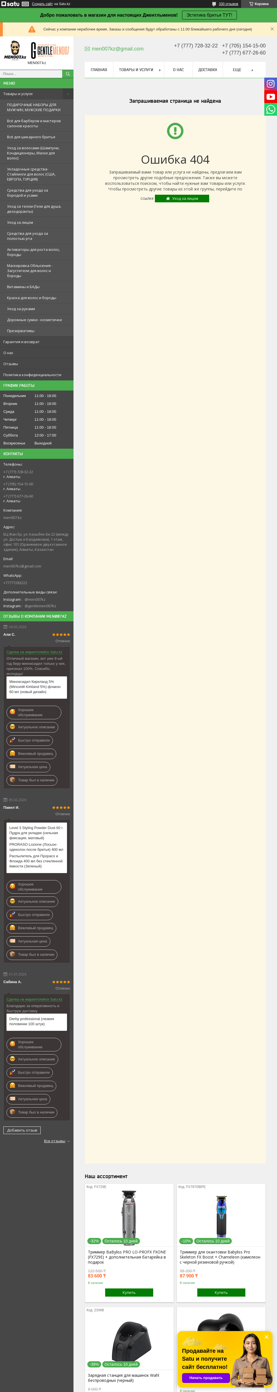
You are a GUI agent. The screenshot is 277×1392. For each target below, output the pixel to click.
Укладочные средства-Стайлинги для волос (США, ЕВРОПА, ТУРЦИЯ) (31, 174)
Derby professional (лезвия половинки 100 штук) (31, 1021)
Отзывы (10, 363)
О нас (8, 352)
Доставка (207, 69)
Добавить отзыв (22, 1130)
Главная (99, 69)
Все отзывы (54, 1140)
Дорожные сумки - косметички (34, 319)
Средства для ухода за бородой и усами (27, 193)
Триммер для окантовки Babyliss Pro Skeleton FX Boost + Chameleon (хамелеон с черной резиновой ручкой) (220, 1257)
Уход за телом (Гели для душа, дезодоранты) (34, 209)
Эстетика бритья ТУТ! (209, 15)
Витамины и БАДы (23, 286)
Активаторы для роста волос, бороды (33, 252)
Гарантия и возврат (21, 341)
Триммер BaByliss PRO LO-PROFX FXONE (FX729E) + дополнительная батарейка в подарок (127, 1257)
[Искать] (67, 74)
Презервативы (20, 330)
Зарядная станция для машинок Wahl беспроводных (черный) (123, 1378)
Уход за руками (21, 308)
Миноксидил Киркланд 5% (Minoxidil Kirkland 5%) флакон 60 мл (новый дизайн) (34, 686)
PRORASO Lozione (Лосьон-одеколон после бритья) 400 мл (36, 847)
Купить (129, 1292)
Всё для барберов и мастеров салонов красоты (34, 123)
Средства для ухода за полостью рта (27, 236)
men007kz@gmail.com (22, 566)
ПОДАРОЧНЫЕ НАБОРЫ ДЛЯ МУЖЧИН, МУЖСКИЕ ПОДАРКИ (33, 107)
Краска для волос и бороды (31, 297)
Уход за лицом (20, 222)
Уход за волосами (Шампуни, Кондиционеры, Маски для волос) (33, 153)
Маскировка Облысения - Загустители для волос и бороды (30, 270)
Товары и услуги (18, 93)
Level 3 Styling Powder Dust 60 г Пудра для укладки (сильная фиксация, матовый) (36, 833)
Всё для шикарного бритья (31, 136)
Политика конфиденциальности (32, 374)
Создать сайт (42, 4)
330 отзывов (228, 4)
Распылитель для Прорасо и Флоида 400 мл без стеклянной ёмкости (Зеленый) (35, 861)
